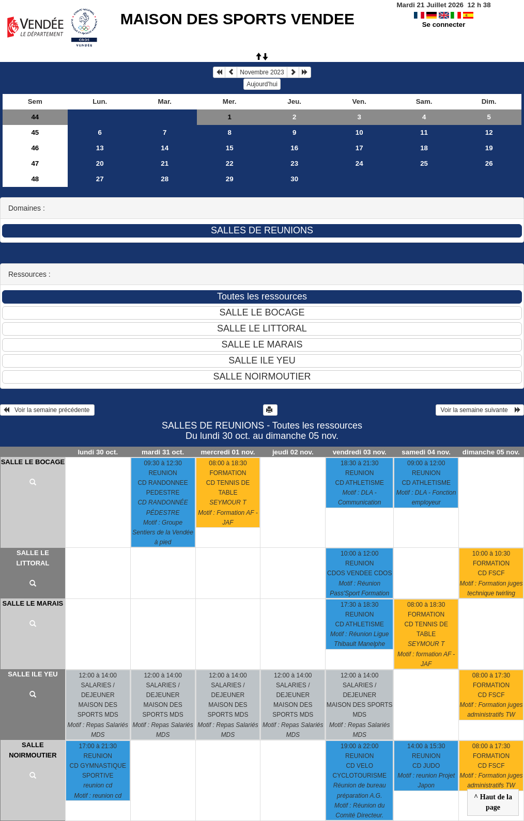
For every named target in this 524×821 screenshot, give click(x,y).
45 (35, 132)
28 (164, 179)
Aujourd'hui (262, 84)
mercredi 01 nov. (228, 452)
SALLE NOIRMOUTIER (32, 750)
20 (100, 163)
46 (35, 148)
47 (35, 163)
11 (424, 132)
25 (424, 163)
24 (359, 163)
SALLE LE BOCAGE (33, 462)
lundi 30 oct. (98, 452)
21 (164, 163)
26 (489, 163)
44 (35, 117)
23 (294, 163)
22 (230, 163)
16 (294, 148)
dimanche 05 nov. (491, 452)
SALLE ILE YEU (33, 674)
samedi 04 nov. (426, 452)
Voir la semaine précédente (47, 410)
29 (230, 179)
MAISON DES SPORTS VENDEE (237, 18)
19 (489, 148)
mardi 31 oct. (163, 452)
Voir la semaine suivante (480, 410)
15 (230, 148)
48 (35, 179)
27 (100, 179)
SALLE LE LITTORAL (32, 558)
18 (424, 148)
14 (164, 148)
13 (100, 148)
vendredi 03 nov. (360, 452)
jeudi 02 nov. (293, 452)
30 (294, 179)
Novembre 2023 (262, 72)
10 (359, 132)
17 (359, 148)
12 (489, 132)
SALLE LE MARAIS (33, 603)
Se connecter (444, 24)
